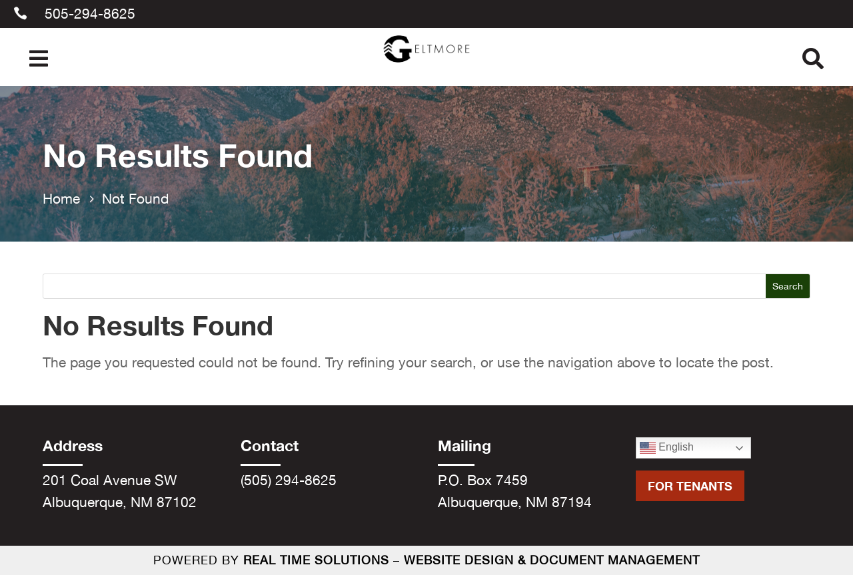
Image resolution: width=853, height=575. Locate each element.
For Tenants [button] (690, 486)
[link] (427, 65)
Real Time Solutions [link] (316, 560)
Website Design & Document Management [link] (552, 560)
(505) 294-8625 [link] (289, 480)
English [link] (667, 448)
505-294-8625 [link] (90, 13)
